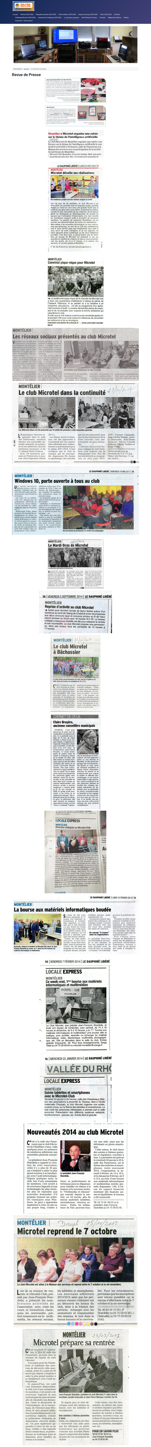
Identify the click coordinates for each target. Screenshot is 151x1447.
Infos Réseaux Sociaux (89, 17)
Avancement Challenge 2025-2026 (49, 17)
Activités (117, 14)
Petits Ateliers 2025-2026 (67, 14)
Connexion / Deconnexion (24, 21)
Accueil (15, 14)
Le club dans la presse (71, 17)
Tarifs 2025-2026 (106, 14)
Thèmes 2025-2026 (26, 14)
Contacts (102, 17)
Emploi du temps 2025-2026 (88, 14)
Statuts (126, 17)
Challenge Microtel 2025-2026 (25, 17)
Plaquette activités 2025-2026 (46, 14)
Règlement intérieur (114, 17)
